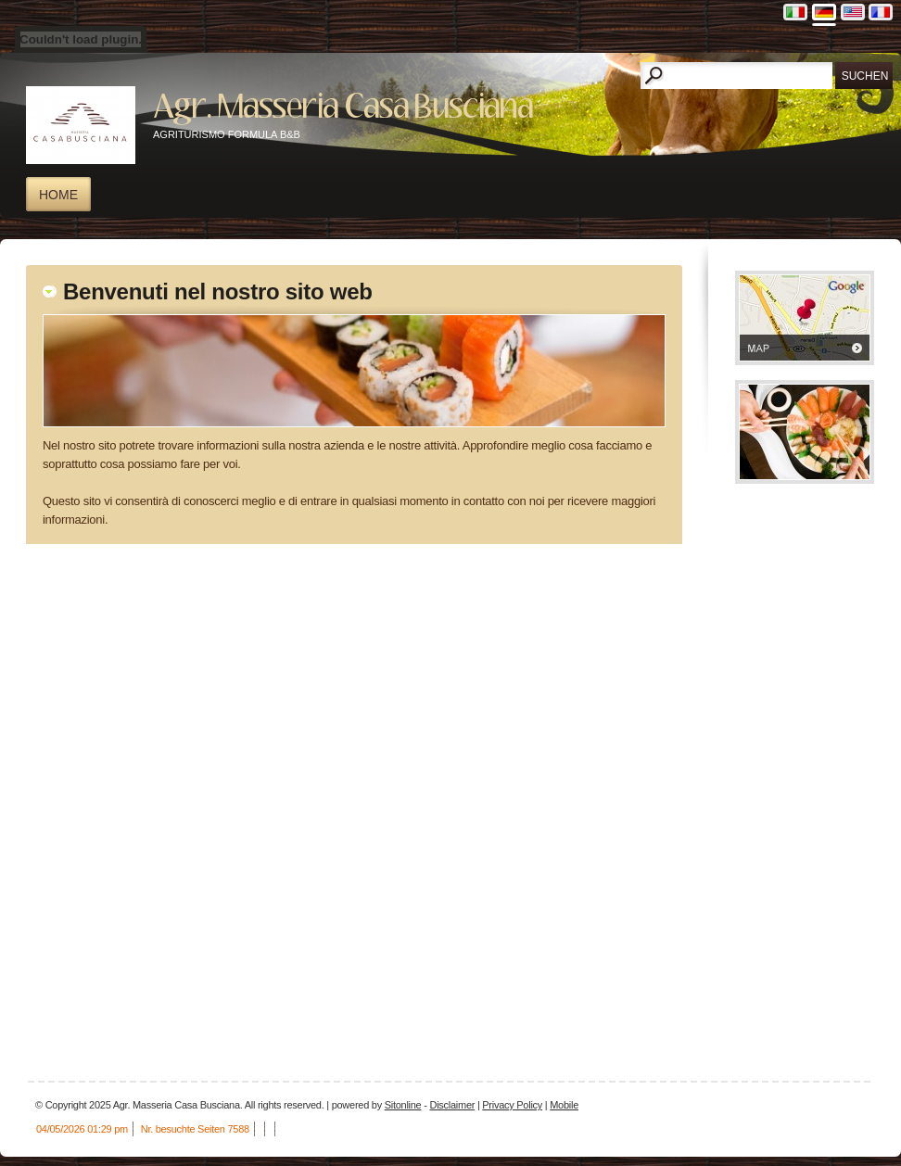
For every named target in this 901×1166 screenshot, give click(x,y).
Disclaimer (452, 1104)
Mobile (564, 1104)
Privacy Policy (512, 1104)
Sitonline (403, 1104)
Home (58, 194)
